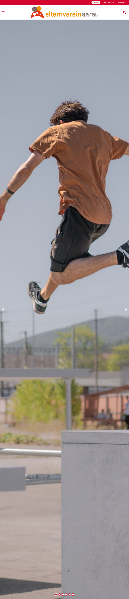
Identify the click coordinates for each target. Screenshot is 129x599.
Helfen (96, 2)
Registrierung (109, 2)
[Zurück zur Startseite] (64, 12)
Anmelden (121, 2)
